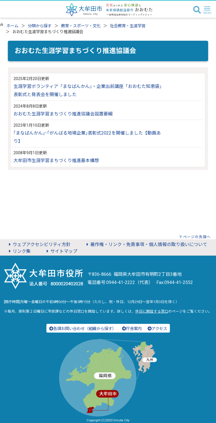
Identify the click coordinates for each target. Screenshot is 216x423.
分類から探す (39, 26)
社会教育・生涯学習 (127, 26)
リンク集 (19, 251)
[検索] (197, 10)
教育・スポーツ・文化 (80, 26)
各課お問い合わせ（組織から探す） (82, 328)
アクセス (157, 328)
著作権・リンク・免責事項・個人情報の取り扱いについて (146, 244)
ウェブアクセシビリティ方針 (39, 244)
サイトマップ (61, 251)
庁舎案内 (132, 328)
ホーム (12, 26)
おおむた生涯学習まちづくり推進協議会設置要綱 (63, 114)
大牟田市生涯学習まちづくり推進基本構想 (56, 160)
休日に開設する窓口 (151, 311)
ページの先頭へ (197, 237)
